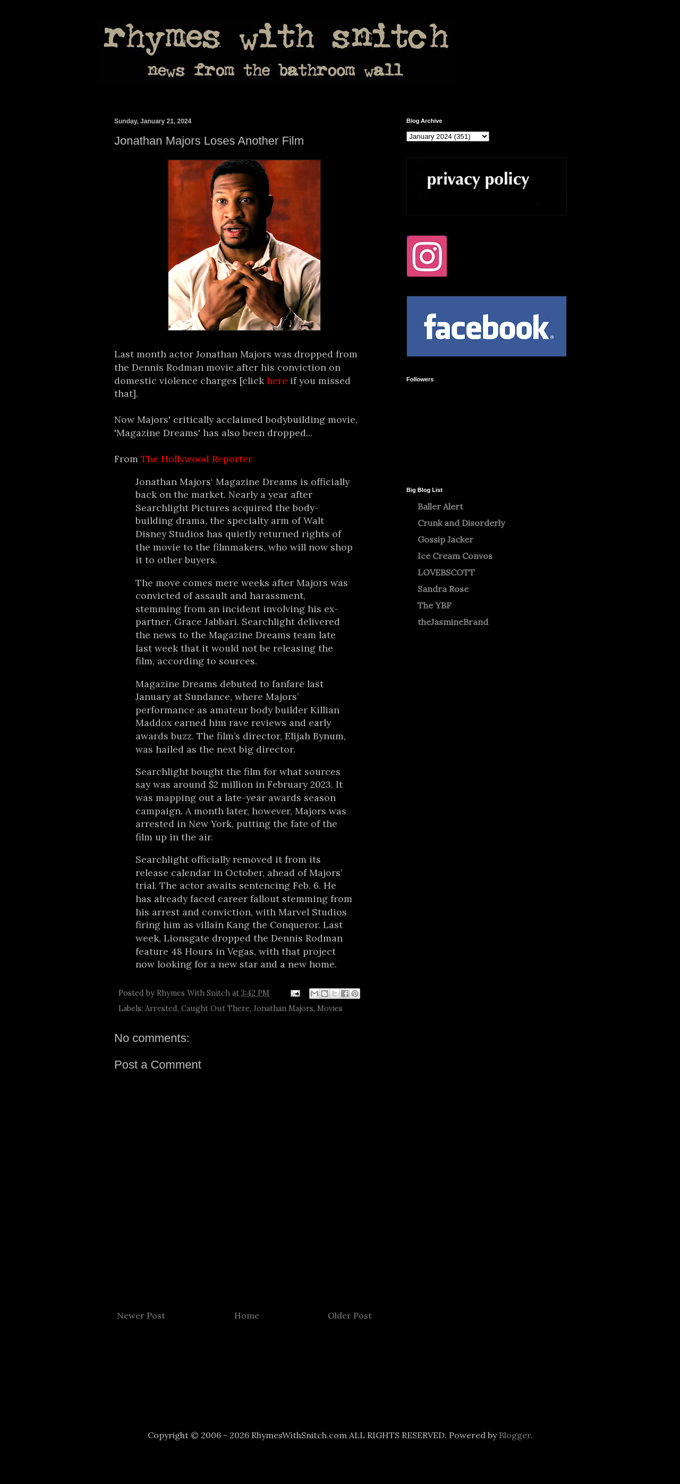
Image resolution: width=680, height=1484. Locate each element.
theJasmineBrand (453, 621)
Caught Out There (215, 1008)
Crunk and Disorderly (461, 523)
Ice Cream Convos (455, 556)
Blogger (515, 1435)
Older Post (350, 1315)
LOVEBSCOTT (446, 572)
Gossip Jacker (445, 539)
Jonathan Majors (283, 1008)
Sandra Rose (443, 588)
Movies (330, 1008)
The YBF (435, 605)
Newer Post (141, 1315)
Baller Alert (440, 506)
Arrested (161, 1008)
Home (246, 1315)
